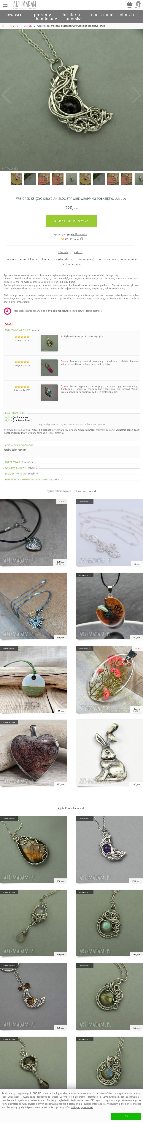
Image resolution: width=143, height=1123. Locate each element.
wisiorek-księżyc (29, 259)
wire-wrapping (86, 259)
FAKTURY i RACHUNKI (21, 473)
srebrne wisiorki (72, 264)
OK (126, 1116)
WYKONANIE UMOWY (21, 468)
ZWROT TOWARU (19, 462)
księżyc (46, 259)
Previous (6, 95)
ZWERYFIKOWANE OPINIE (22, 330)
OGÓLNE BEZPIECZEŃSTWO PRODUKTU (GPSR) (34, 479)
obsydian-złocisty (64, 259)
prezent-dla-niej (107, 259)
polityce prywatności (82, 1107)
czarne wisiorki (128, 259)
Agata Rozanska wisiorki (71, 808)
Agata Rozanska (77, 234)
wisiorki (78, 252)
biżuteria (63, 252)
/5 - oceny (70, 239)
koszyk (129, 8)
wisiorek (11, 259)
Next (137, 95)
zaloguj (138, 8)
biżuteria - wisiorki (86, 491)
